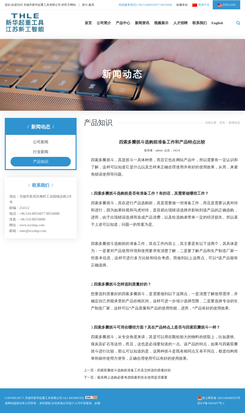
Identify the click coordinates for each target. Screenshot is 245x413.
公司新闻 (40, 142)
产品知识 (40, 162)
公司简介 (104, 23)
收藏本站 (182, 4)
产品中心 (123, 23)
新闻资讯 (142, 23)
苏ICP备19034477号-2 (210, 403)
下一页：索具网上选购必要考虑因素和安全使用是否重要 (125, 377)
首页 (88, 23)
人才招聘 (180, 23)
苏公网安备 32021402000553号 (221, 398)
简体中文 (201, 4)
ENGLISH (226, 5)
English (217, 23)
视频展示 (161, 23)
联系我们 (199, 23)
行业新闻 (40, 152)
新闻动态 (234, 122)
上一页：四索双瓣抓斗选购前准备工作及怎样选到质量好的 (127, 370)
